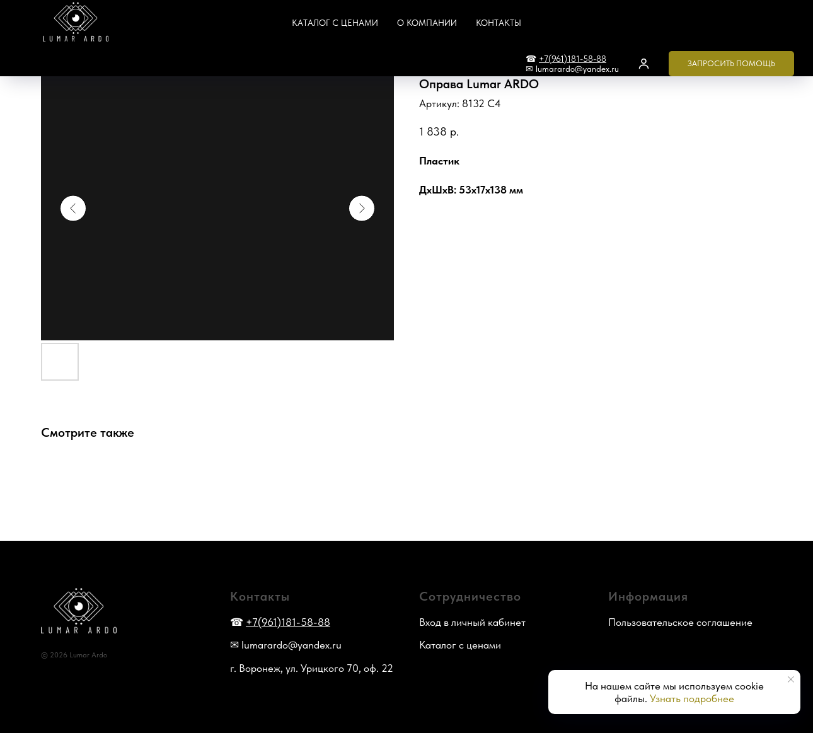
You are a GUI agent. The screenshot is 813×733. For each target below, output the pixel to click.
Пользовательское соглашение (680, 622)
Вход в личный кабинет (472, 622)
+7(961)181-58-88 (572, 59)
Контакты (498, 23)
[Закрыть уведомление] (791, 679)
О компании (427, 23)
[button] (644, 63)
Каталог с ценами (335, 23)
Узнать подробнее (692, 698)
